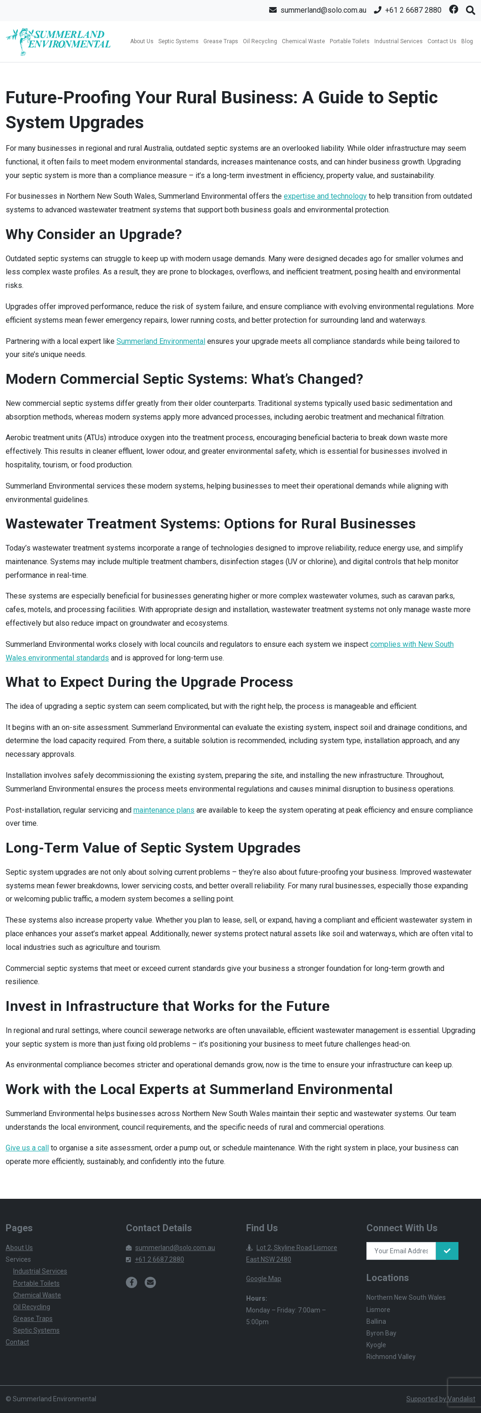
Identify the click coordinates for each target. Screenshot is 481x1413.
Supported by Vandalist (440, 1399)
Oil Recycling (260, 41)
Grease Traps (220, 41)
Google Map (263, 1278)
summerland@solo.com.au (170, 1247)
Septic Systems (178, 41)
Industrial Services (398, 41)
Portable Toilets (350, 41)
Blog (467, 41)
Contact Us (442, 41)
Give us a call (27, 1147)
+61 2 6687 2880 (155, 1259)
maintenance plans (163, 810)
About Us (142, 41)
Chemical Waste (303, 41)
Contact (17, 1342)
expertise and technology (325, 196)
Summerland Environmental (160, 341)
